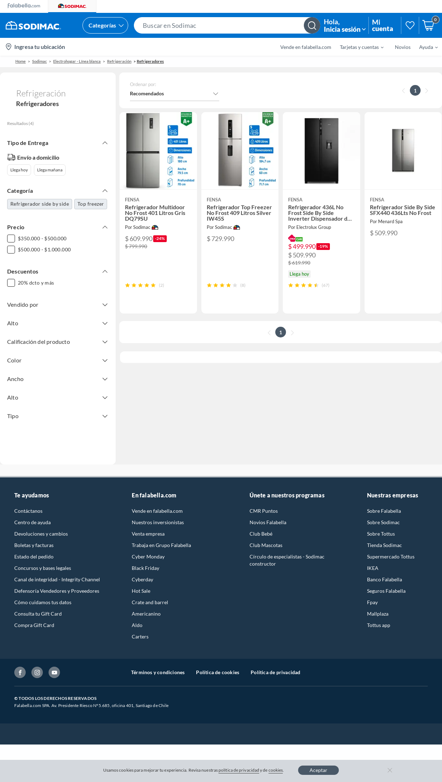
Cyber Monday (148, 548)
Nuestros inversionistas (158, 514)
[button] (227, 25)
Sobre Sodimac (383, 514)
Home (20, 61)
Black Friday (145, 559)
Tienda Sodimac (384, 536)
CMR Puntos (264, 502)
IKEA (372, 559)
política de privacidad (239, 770)
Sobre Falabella (384, 502)
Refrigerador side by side (39, 203)
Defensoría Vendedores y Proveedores (56, 582)
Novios (403, 47)
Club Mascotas (266, 536)
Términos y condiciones (158, 664)
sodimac (39, 61)
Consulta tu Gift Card (38, 605)
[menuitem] (357, 46)
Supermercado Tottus (391, 548)
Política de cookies (217, 664)
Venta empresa (148, 525)
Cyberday (142, 571)
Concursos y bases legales (42, 559)
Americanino (146, 605)
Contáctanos (28, 502)
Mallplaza (377, 605)
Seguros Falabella (386, 582)
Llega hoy (19, 169)
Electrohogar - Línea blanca (77, 61)
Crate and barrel (150, 594)
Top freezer (90, 203)
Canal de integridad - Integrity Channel (57, 571)
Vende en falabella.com (305, 47)
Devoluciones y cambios (41, 525)
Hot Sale (141, 582)
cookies (275, 770)
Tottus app (378, 616)
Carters (140, 628)
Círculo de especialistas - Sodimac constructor (287, 551)
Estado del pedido (34, 548)
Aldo (137, 616)
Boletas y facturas (34, 536)
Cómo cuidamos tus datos (42, 594)
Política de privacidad (275, 664)
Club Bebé (261, 525)
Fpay (372, 594)
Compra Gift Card (34, 616)
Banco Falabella (384, 571)
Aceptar (318, 770)
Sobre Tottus (381, 525)
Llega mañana (49, 169)
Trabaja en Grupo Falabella (161, 536)
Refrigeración (119, 61)
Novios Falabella (268, 514)
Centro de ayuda (32, 514)
